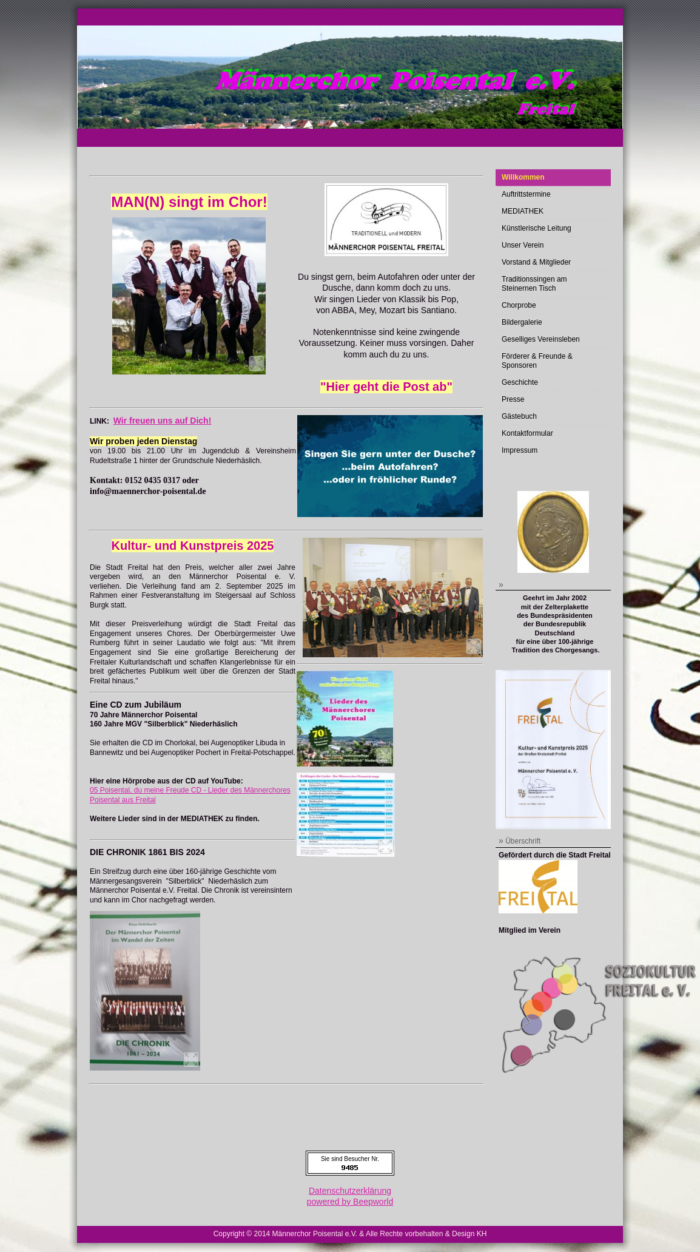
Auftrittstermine (526, 194)
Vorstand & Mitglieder (536, 262)
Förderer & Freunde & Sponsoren (537, 361)
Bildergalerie (522, 322)
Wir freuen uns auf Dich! (162, 420)
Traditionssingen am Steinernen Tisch (534, 284)
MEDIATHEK (523, 211)
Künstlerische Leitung (536, 228)
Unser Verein (523, 245)
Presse (513, 399)
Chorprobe (519, 305)
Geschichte (520, 382)
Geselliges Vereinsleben (541, 339)
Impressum (519, 450)
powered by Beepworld (350, 1201)
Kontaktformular (527, 433)
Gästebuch (519, 416)
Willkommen (523, 177)
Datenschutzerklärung (350, 1191)
